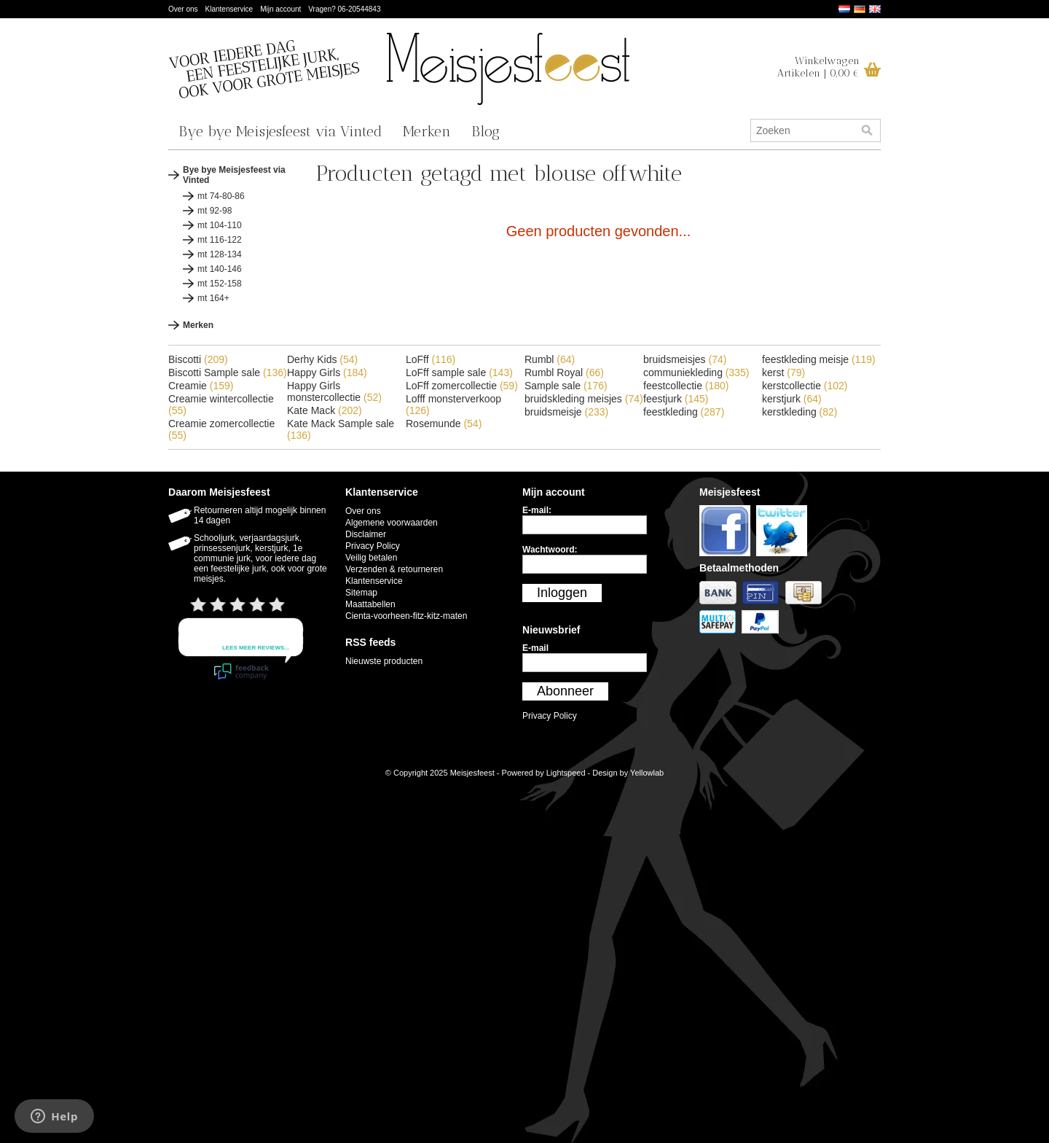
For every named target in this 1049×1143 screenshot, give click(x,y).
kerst (783, 372)
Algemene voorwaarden (391, 523)
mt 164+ (213, 298)
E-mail (535, 648)
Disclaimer (365, 534)
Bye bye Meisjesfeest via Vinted (280, 131)
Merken (427, 131)
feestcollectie (686, 385)
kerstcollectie (805, 385)
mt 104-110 (219, 225)
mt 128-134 (219, 254)
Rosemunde (444, 423)
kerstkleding (800, 412)
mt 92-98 (214, 211)
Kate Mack (324, 410)
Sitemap (361, 593)
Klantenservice (229, 9)
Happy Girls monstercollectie (334, 391)
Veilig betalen (371, 558)
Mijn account (280, 9)
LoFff (430, 359)
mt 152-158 (219, 283)
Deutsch (859, 9)
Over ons (183, 9)
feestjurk (676, 399)
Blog (485, 131)
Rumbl (549, 359)
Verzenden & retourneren (394, 569)
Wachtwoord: (550, 550)
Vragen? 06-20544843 (344, 9)
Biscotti (198, 359)
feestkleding (683, 412)
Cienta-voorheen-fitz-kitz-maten (406, 616)
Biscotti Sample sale (227, 372)
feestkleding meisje (819, 359)
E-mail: (536, 510)
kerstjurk (792, 399)
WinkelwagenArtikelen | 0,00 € (818, 67)
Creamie (200, 385)
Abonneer (565, 691)
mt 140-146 (219, 269)
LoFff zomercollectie (462, 385)
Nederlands (844, 9)
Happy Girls (327, 372)
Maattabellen (370, 604)
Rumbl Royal (564, 372)
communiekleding (696, 372)
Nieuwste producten (384, 661)
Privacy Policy (372, 546)
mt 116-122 (219, 240)
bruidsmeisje (566, 412)
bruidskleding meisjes (583, 399)
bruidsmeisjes (684, 359)
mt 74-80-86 (221, 196)
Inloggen (562, 592)
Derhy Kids (322, 359)
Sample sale (566, 385)
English (875, 9)
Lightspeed (566, 772)
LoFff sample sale (459, 372)
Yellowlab (647, 772)
